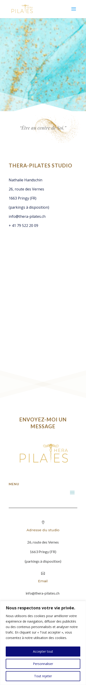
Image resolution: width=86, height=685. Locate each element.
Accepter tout (43, 651)
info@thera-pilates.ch (27, 216)
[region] (43, 643)
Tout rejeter (43, 676)
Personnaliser (43, 664)
